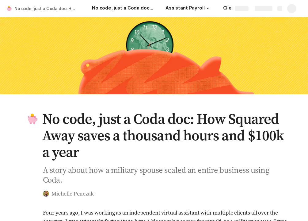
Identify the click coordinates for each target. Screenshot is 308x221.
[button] (208, 8)
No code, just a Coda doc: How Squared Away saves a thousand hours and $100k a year (47, 8)
